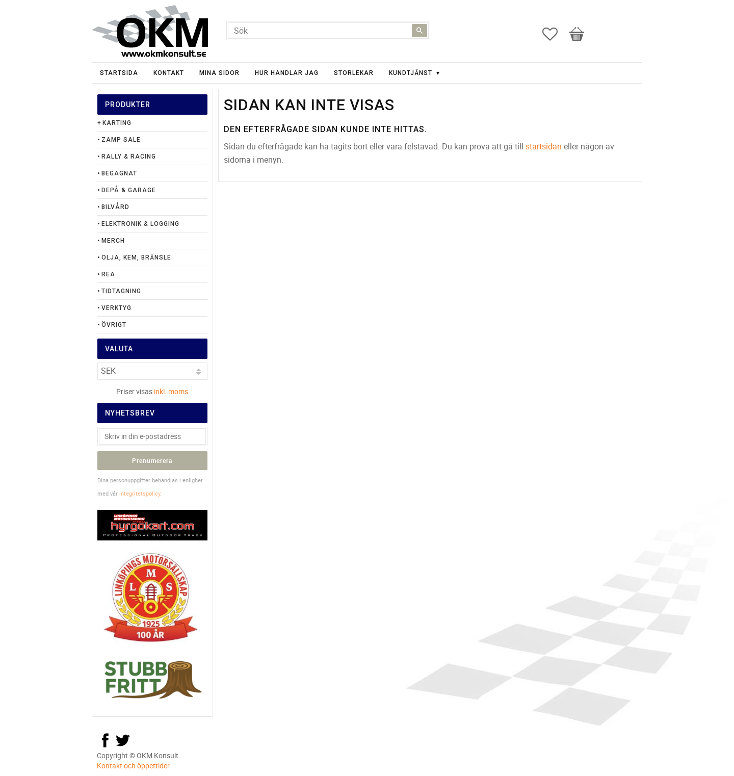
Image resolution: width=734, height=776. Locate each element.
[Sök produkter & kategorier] (328, 30)
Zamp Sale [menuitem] (121, 139)
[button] (555, 34)
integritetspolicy (139, 493)
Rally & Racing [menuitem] (128, 156)
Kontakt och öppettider (133, 765)
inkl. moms (171, 391)
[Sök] (419, 30)
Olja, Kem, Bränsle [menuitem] (136, 257)
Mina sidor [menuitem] (219, 72)
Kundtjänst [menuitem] (410, 72)
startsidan (544, 146)
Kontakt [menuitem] (168, 72)
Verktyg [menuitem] (116, 308)
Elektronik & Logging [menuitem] (140, 223)
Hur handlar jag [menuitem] (287, 72)
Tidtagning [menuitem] (121, 291)
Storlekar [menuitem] (354, 72)
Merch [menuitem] (113, 240)
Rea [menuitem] (108, 274)
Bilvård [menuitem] (115, 207)
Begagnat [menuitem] (119, 173)
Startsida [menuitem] (119, 72)
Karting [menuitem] (117, 122)
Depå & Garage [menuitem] (128, 190)
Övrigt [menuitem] (113, 324)
